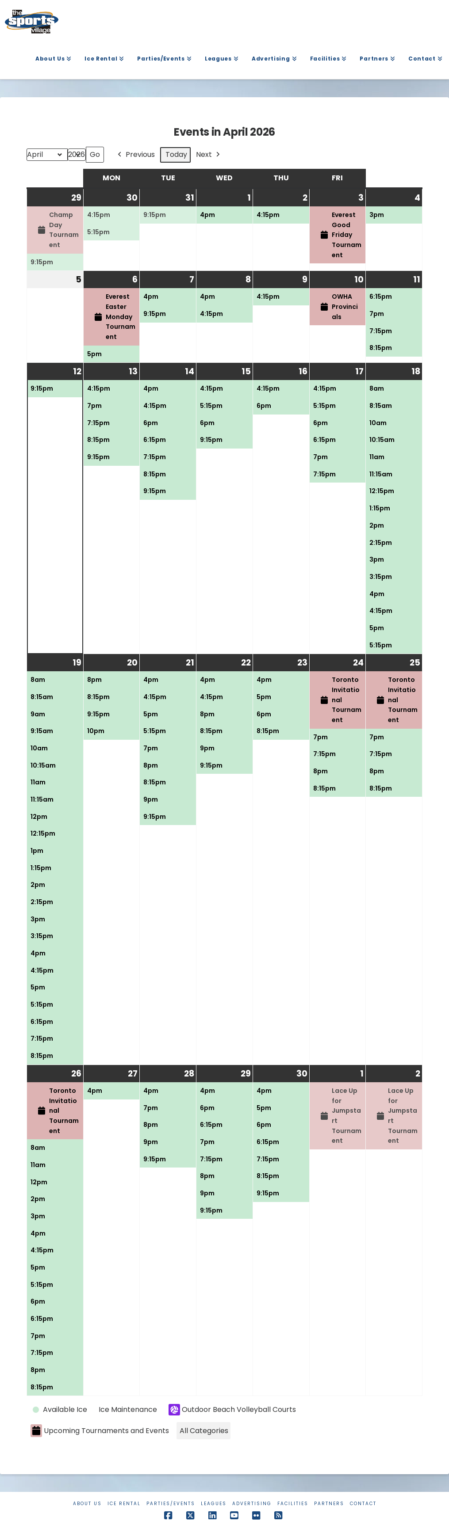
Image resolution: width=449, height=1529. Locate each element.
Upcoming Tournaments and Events (100, 1431)
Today (176, 155)
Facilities (292, 1503)
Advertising (252, 1503)
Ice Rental (124, 1503)
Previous (135, 155)
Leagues (213, 1503)
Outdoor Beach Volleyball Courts (232, 1410)
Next (209, 155)
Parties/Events (170, 1503)
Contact (363, 1503)
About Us (87, 1503)
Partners (329, 1503)
